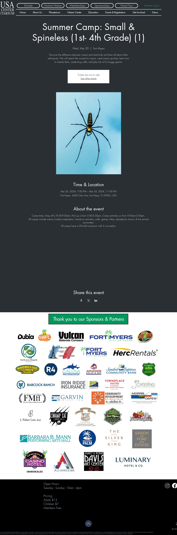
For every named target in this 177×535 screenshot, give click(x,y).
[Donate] (28, 5)
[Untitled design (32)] (167, 485)
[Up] (88, 523)
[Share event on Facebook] (81, 300)
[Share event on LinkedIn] (95, 300)
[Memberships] (77, 5)
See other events (89, 78)
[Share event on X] (88, 300)
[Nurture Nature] (52, 5)
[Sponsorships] (102, 5)
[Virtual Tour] (126, 5)
